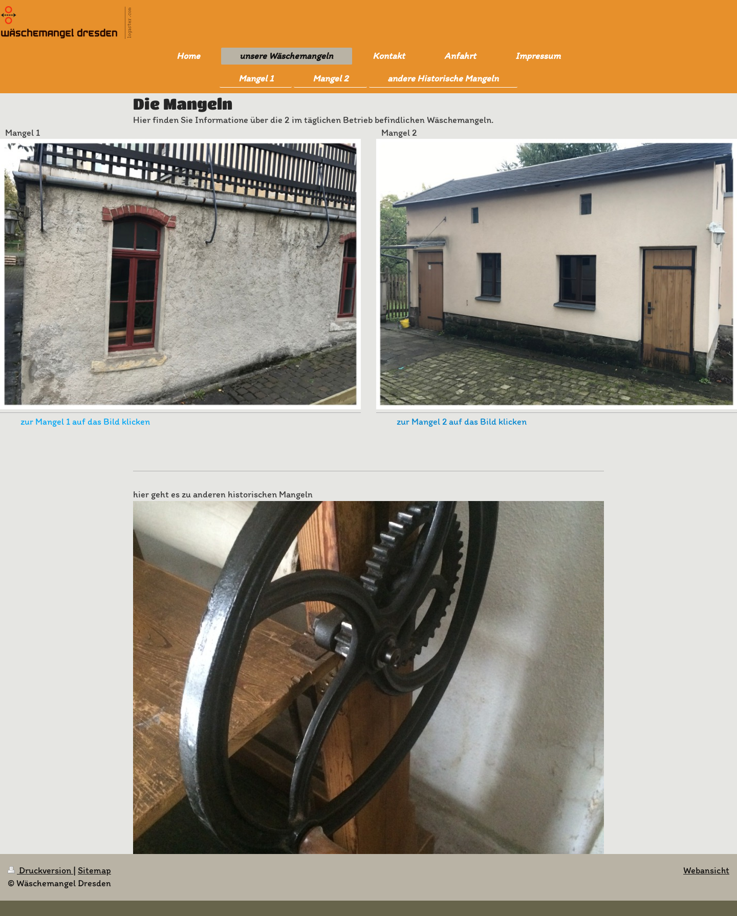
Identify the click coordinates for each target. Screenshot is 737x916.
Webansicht (706, 870)
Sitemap (94, 870)
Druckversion (40, 870)
